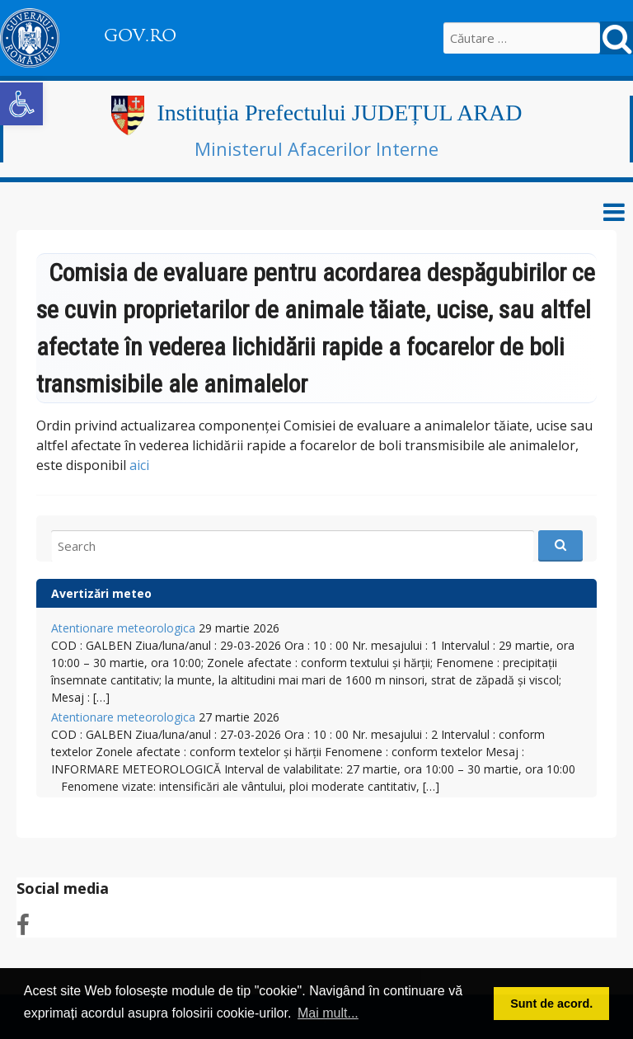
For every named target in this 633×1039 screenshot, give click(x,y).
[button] (21, 103)
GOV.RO (140, 35)
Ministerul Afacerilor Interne (316, 148)
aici (139, 465)
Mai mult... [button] (328, 1013)
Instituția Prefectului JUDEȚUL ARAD (339, 112)
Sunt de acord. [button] (551, 1003)
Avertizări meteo (101, 593)
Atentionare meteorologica (123, 628)
